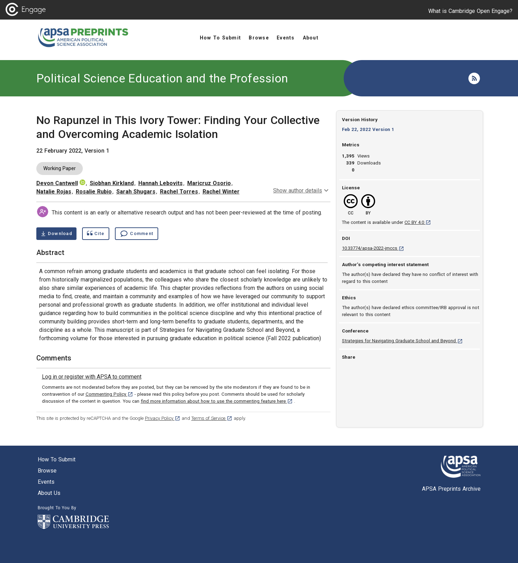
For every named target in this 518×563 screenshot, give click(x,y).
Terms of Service (211, 418)
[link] (91, 377)
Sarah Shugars (135, 191)
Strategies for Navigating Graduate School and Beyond (402, 340)
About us (49, 493)
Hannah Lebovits (160, 183)
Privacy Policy (162, 418)
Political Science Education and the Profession (162, 78)
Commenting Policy (109, 394)
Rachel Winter (221, 191)
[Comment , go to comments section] (136, 233)
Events (46, 481)
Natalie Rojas (53, 191)
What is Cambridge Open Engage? (470, 11)
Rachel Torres (179, 191)
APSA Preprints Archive (451, 488)
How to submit (56, 459)
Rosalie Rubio (94, 191)
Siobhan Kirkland (112, 183)
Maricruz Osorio (209, 183)
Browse (47, 470)
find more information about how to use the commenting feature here (217, 401)
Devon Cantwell (57, 183)
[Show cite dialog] (95, 233)
